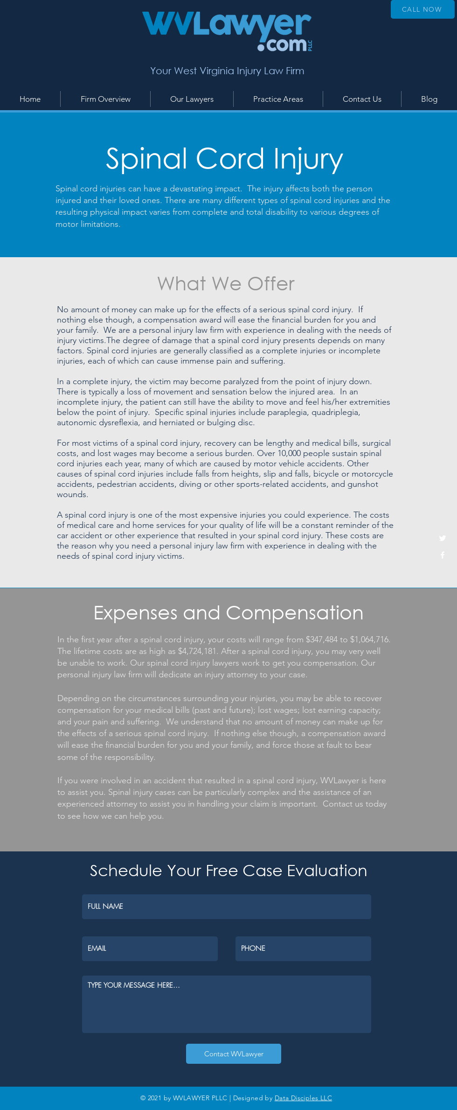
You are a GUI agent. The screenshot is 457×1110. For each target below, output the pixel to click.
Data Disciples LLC (303, 1098)
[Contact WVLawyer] (233, 1054)
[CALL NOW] (423, 9)
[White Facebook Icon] (442, 555)
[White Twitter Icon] (442, 538)
